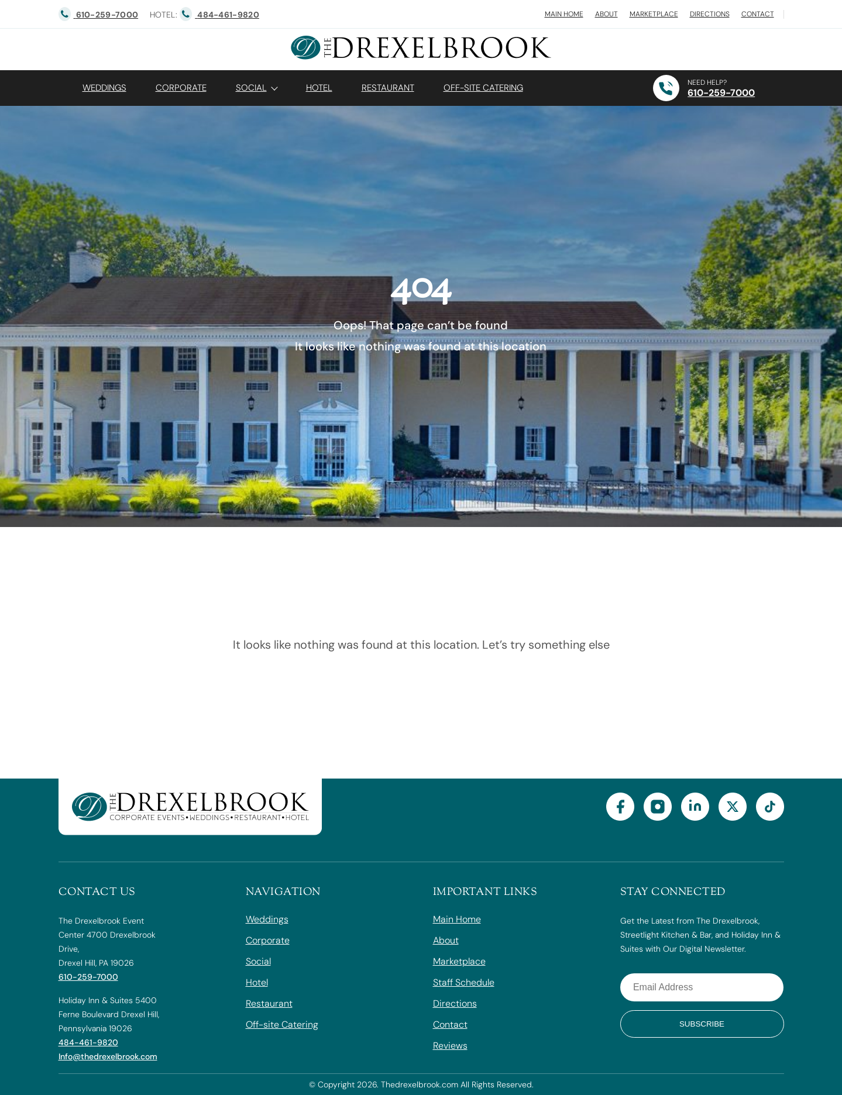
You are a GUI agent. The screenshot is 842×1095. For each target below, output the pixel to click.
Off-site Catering (282, 1024)
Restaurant (388, 88)
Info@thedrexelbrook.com (108, 1056)
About (606, 14)
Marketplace (654, 14)
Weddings (104, 88)
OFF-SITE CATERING (483, 88)
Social (251, 88)
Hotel (319, 88)
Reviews (450, 1045)
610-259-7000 (721, 93)
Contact (757, 14)
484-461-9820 (88, 1042)
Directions (710, 14)
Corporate (181, 88)
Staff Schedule (463, 982)
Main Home (564, 14)
